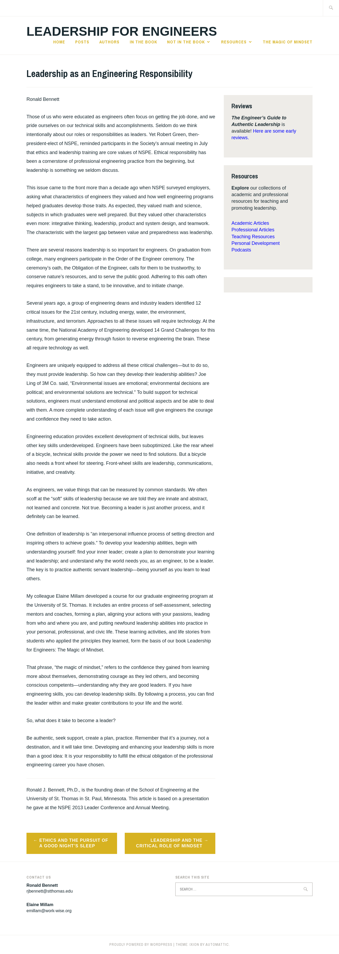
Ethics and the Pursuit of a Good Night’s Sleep (73, 843)
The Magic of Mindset (288, 42)
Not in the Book (186, 42)
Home (59, 42)
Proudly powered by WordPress (140, 944)
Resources (234, 42)
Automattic (217, 944)
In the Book (143, 42)
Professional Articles (252, 229)
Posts (82, 42)
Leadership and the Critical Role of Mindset (169, 843)
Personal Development (255, 243)
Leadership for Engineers (121, 31)
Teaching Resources (253, 236)
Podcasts (241, 250)
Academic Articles (250, 223)
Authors (109, 42)
